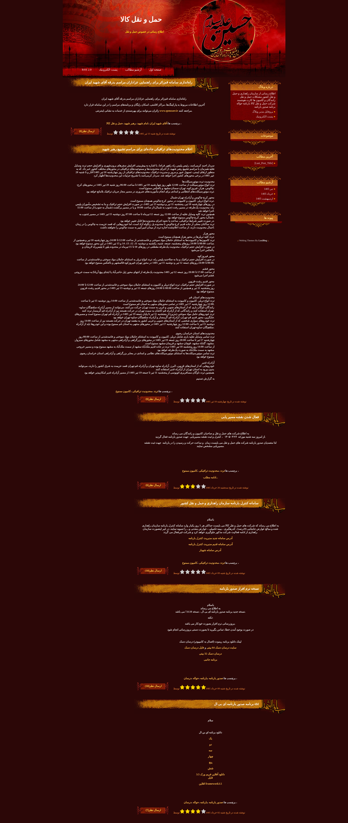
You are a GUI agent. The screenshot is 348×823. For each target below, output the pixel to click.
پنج (210, 762)
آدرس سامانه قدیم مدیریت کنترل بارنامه (210, 544)
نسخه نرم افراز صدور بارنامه (239, 588)
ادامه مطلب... (210, 477)
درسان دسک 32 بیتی (210, 653)
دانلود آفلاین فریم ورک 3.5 (210, 774)
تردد (156, 391)
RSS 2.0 (87, 69)
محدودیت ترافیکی (142, 391)
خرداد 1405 (267, 193)
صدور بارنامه (216, 678)
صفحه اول (155, 69)
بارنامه (203, 678)
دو (210, 744)
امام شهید (142, 123)
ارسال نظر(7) (153, 810)
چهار (210, 756)
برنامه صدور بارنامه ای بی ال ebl (236, 704)
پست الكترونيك (108, 69)
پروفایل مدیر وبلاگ (262, 111)
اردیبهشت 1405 (264, 198)
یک (210, 738)
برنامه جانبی (210, 659)
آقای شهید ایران (158, 123)
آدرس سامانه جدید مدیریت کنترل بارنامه (210, 538)
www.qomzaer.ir (169, 110)
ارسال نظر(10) (153, 570)
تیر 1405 (268, 188)
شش (210, 768)
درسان (187, 678)
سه (210, 750)
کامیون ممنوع (123, 391)
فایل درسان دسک (194, 647)
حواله (196, 678)
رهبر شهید (130, 123)
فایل (210, 777)
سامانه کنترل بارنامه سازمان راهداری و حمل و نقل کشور (219, 503)
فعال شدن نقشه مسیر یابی (240, 417)
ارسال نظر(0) (86, 131)
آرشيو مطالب (133, 69)
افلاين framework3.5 (210, 783)
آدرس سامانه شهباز (210, 550)
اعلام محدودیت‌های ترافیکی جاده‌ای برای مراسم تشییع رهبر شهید (147, 149)
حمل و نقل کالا (114, 123)
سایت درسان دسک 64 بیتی (221, 647)
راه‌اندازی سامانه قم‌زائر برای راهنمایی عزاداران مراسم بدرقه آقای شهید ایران (138, 82)
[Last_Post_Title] (264, 163)
